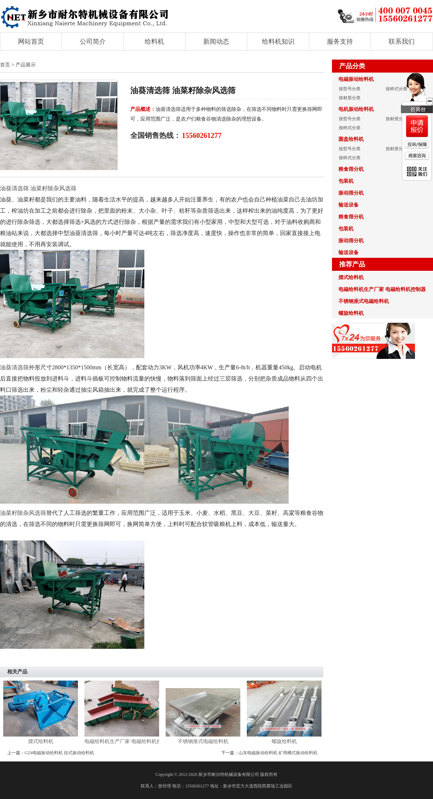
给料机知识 (278, 41)
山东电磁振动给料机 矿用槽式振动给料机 (278, 752)
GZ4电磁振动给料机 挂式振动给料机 (59, 752)
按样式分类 (396, 88)
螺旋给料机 (284, 741)
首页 (5, 65)
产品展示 (26, 65)
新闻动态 (216, 41)
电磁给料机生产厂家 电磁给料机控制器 (121, 741)
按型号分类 (349, 88)
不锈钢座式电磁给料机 (203, 741)
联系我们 (402, 41)
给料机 (154, 41)
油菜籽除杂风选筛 (23, 513)
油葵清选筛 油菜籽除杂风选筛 (38, 188)
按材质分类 (349, 97)
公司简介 (93, 41)
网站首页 (31, 41)
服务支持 (340, 41)
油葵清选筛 (14, 367)
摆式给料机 (40, 741)
